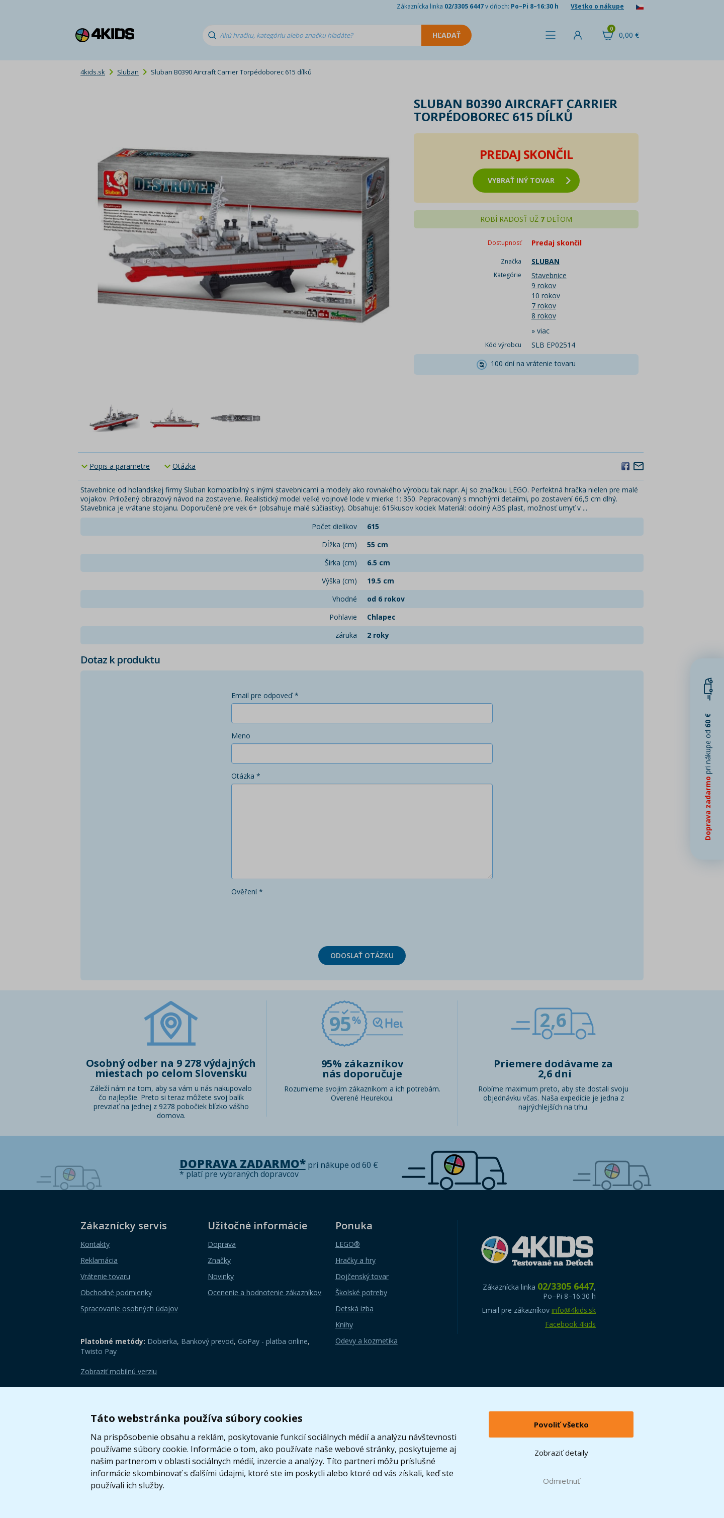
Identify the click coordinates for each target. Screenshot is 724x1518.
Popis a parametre (119, 466)
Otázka (184, 466)
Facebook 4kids (570, 1324)
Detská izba (354, 1308)
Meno (240, 735)
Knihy (344, 1324)
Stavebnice (549, 275)
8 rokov (543, 315)
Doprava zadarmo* (242, 1163)
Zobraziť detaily (561, 1453)
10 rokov (545, 295)
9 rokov (543, 285)
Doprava (222, 1244)
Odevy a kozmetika (366, 1340)
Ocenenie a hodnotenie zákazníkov (264, 1292)
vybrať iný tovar (529, 180)
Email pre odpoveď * (265, 695)
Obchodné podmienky (116, 1292)
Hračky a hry (355, 1260)
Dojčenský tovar (362, 1276)
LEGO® (347, 1244)
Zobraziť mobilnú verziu (118, 1371)
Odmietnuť (561, 1481)
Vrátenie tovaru (105, 1276)
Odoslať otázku (362, 955)
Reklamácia (99, 1260)
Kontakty (95, 1244)
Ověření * (247, 891)
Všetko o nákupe (597, 6)
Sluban (128, 71)
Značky (219, 1260)
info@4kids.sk (574, 1310)
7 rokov (543, 305)
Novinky (221, 1276)
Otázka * (245, 776)
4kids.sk (92, 71)
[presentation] (307, 919)
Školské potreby (361, 1292)
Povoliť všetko (561, 1424)
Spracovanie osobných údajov (129, 1308)
